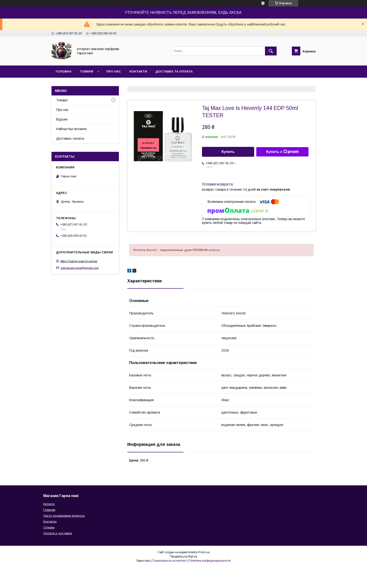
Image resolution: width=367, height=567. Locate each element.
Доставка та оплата (174, 71)
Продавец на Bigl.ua (183, 556)
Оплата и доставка (57, 533)
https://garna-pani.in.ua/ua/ (78, 261)
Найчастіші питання (71, 129)
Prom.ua (203, 552)
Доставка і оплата (70, 138)
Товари (86, 71)
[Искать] (271, 51)
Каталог (49, 504)
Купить (228, 152)
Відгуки (61, 119)
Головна (63, 71)
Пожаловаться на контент (169, 560)
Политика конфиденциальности (209, 560)
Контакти (138, 71)
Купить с (282, 152)
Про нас (113, 71)
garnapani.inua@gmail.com (79, 267)
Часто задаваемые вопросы (64, 515)
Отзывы (49, 527)
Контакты (50, 521)
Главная (49, 510)
